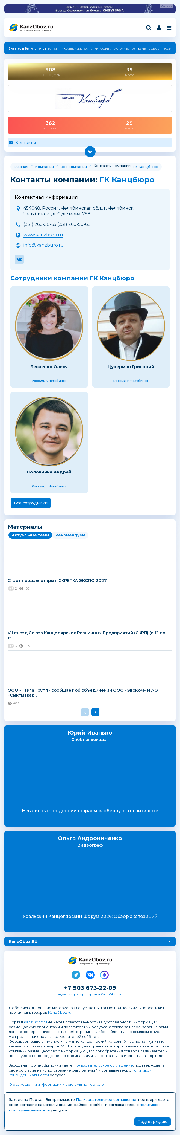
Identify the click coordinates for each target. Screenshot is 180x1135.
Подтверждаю (152, 1121)
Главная (21, 167)
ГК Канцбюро (145, 167)
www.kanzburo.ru (43, 234)
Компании (44, 167)
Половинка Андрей (49, 472)
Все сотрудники (31, 503)
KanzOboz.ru (59, 1012)
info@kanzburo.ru (43, 245)
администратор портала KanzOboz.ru (90, 994)
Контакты (25, 142)
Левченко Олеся (49, 366)
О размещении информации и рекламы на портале (56, 1084)
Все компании (73, 167)
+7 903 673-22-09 (90, 987)
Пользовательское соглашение (103, 1065)
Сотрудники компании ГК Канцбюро (72, 278)
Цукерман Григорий (131, 366)
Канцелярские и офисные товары (35, 31)
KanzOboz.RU (23, 941)
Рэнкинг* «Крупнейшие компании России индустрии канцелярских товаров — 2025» (90, 48)
